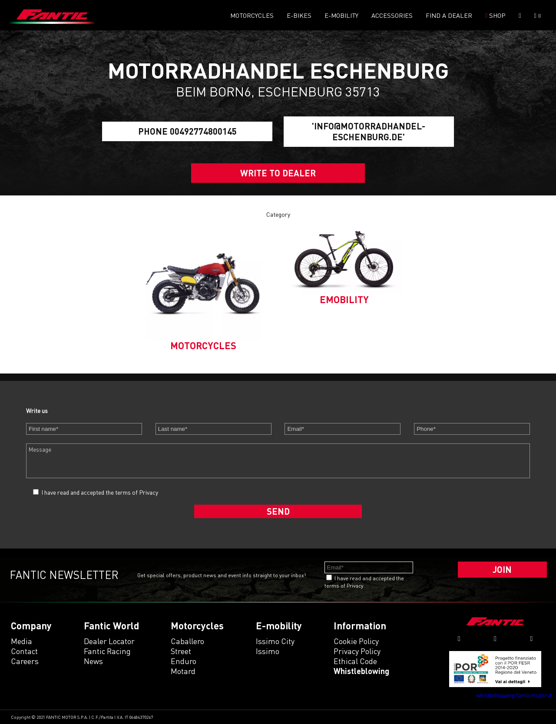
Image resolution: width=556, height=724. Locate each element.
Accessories (392, 15)
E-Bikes (299, 15)
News (93, 661)
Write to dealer (278, 173)
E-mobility (341, 15)
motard (183, 671)
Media (21, 641)
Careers (25, 661)
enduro (183, 661)
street (181, 651)
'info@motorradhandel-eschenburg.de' (368, 131)
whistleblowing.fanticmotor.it (514, 695)
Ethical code (355, 661)
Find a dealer (449, 15)
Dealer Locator (109, 641)
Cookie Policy (356, 641)
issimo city (275, 641)
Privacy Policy (357, 651)
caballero (187, 641)
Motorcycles (252, 15)
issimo (267, 651)
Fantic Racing (107, 651)
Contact (24, 651)
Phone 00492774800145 (187, 131)
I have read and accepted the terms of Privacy (99, 492)
